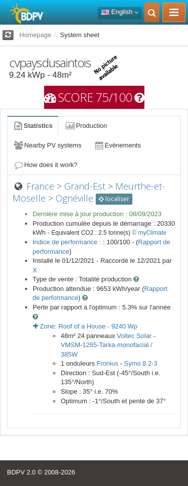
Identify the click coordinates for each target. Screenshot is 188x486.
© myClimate (149, 232)
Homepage (36, 35)
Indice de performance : (68, 242)
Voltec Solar (134, 336)
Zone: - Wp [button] (85, 326)
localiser (114, 199)
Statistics (33, 125)
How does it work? (45, 165)
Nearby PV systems (47, 145)
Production (86, 125)
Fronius (107, 363)
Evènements (117, 145)
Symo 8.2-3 (140, 363)
